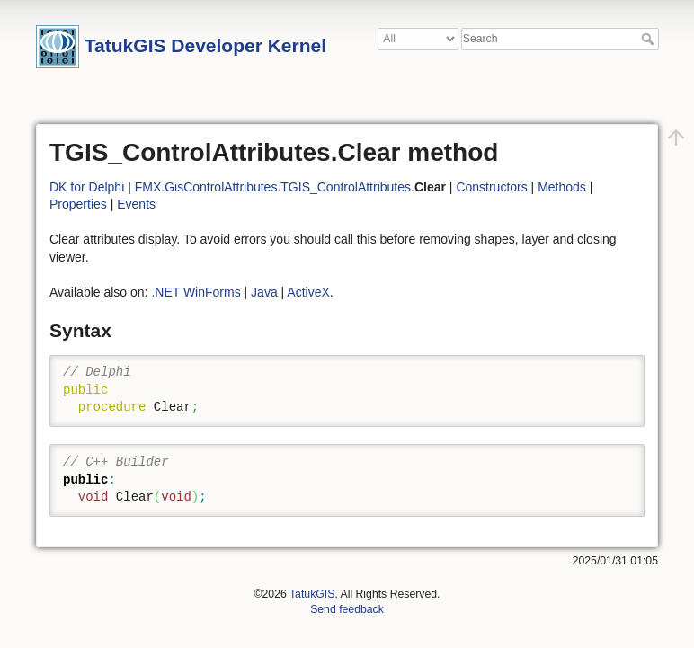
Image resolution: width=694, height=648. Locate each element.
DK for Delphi (86, 187)
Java (264, 292)
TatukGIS (311, 594)
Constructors (491, 187)
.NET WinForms (195, 292)
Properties (78, 204)
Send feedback (347, 609)
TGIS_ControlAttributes (345, 187)
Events (136, 204)
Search (649, 38)
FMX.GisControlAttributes (206, 187)
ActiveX (308, 292)
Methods (562, 187)
